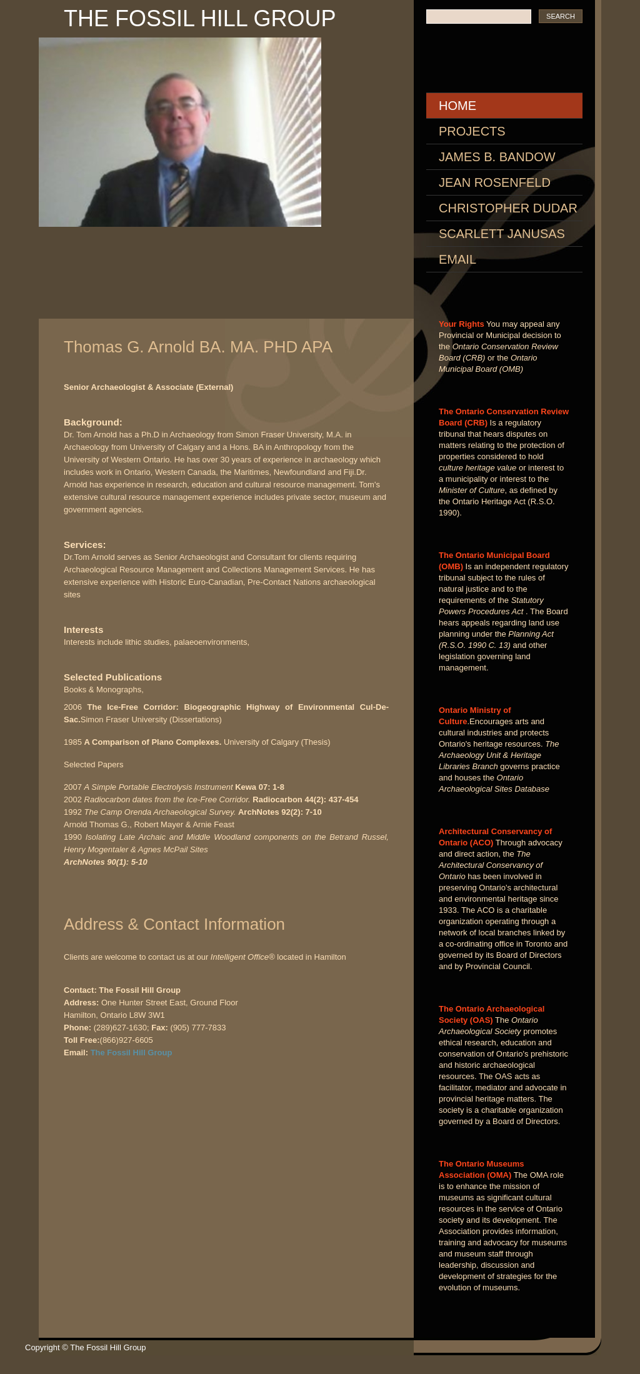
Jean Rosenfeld (495, 182)
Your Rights (461, 324)
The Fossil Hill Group (200, 18)
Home (457, 105)
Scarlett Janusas (502, 234)
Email (457, 259)
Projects (472, 131)
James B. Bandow (497, 157)
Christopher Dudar (508, 208)
